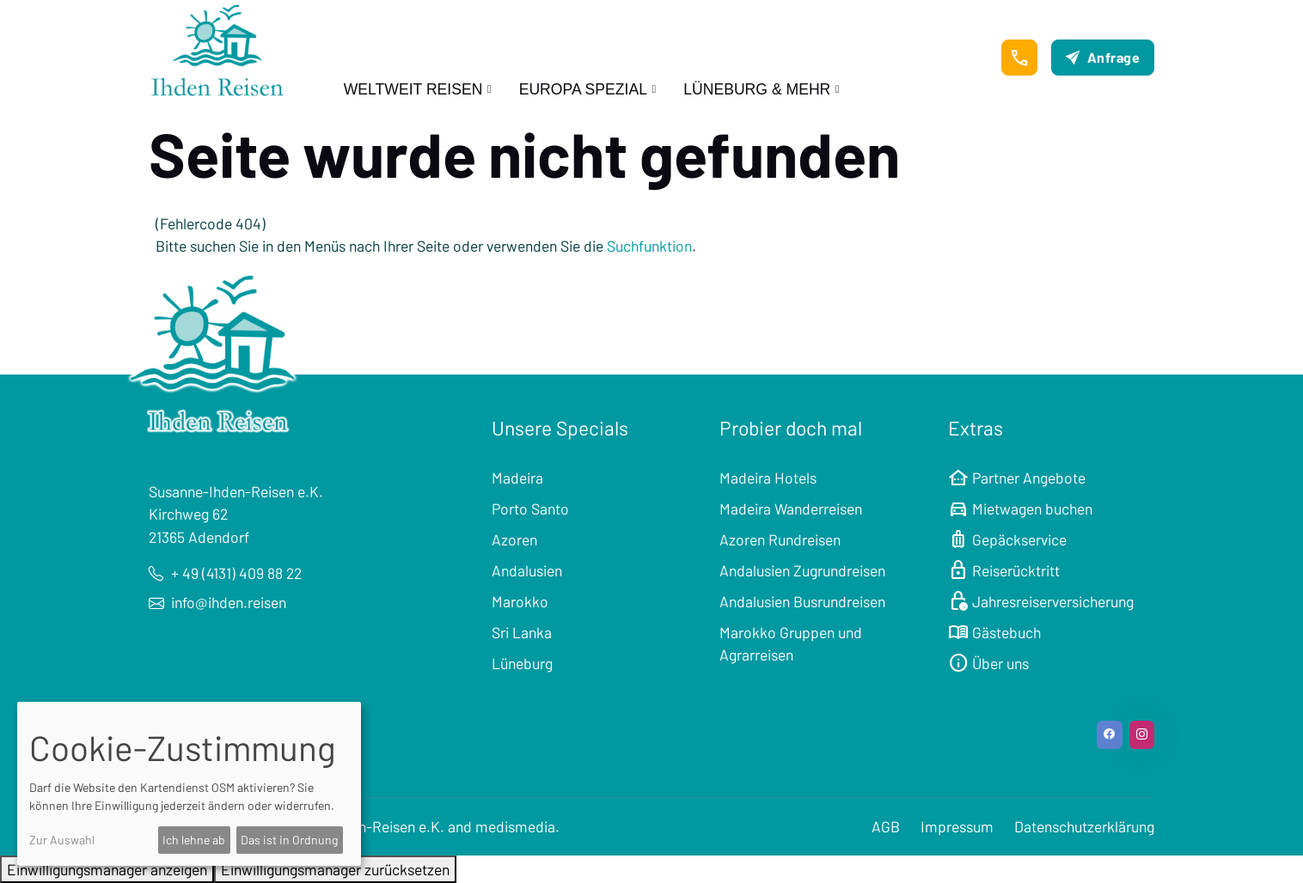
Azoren (514, 539)
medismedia (515, 826)
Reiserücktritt (1004, 570)
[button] (1019, 58)
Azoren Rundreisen (780, 539)
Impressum (957, 826)
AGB (886, 826)
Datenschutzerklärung (1084, 826)
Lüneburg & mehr (756, 89)
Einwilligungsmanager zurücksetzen (335, 869)
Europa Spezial (583, 89)
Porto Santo (530, 508)
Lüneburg (522, 663)
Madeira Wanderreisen (790, 508)
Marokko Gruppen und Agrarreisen (790, 643)
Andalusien (527, 570)
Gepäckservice (1007, 539)
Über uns (988, 663)
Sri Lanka (522, 632)
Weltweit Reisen (413, 89)
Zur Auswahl (62, 839)
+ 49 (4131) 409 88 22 (225, 572)
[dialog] (189, 784)
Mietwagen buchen (1020, 508)
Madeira (517, 477)
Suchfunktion (649, 245)
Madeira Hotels (768, 477)
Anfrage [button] (1103, 57)
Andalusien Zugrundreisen (802, 570)
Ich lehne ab (193, 839)
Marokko (520, 601)
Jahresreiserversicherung (1041, 601)
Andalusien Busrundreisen (802, 601)
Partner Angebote (1017, 478)
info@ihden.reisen (217, 602)
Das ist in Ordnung (289, 839)
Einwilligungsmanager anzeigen (107, 869)
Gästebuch (994, 632)
